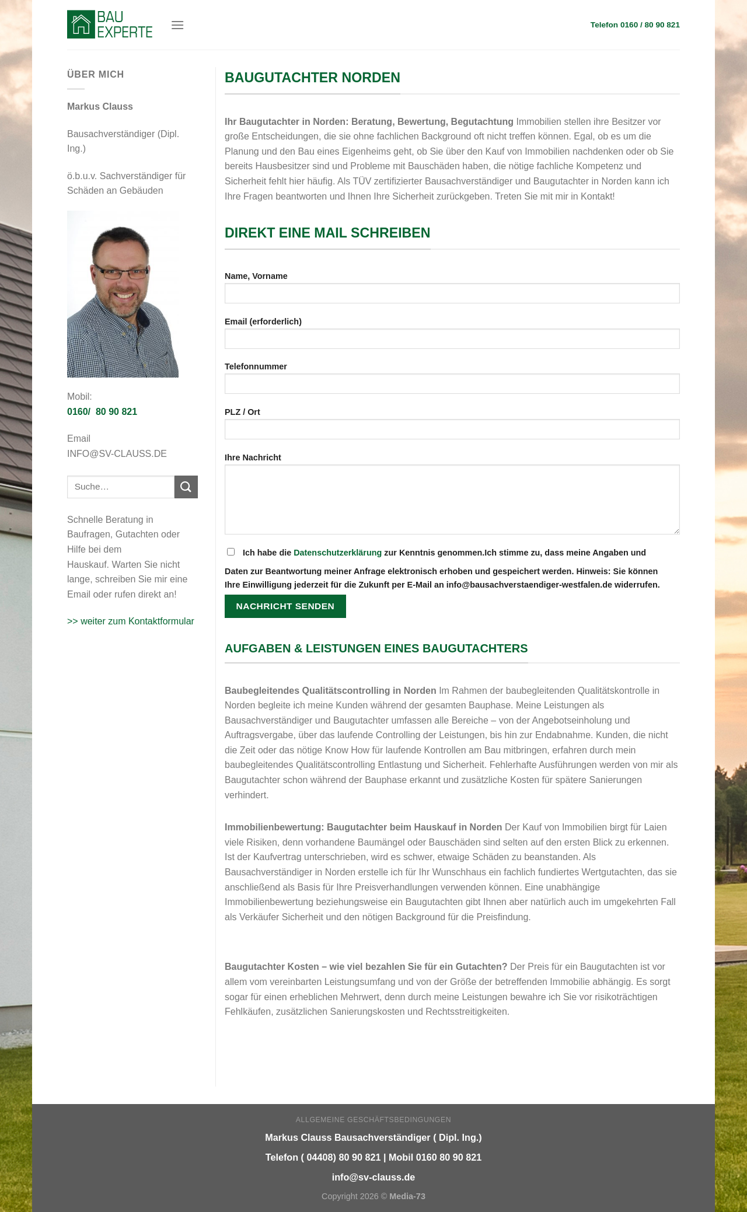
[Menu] (177, 25)
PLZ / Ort (452, 427)
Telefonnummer (452, 382)
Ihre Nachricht (452, 498)
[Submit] (186, 487)
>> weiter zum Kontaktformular (130, 621)
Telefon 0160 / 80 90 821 (635, 24)
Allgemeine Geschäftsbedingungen (373, 1120)
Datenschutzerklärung (338, 552)
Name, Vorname (452, 291)
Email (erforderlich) (452, 337)
